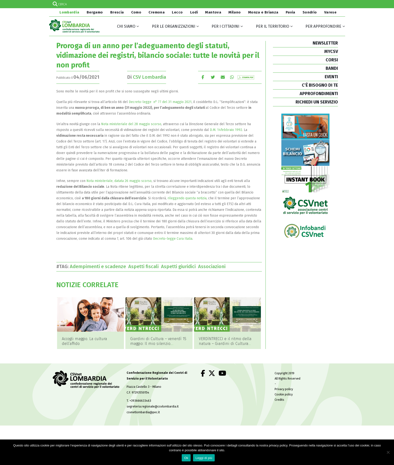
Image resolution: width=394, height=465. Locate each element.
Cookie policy (284, 387)
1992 (238, 130)
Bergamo (95, 12)
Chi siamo (126, 26)
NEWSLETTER (325, 43)
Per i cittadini (225, 26)
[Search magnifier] (341, 4)
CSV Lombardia (149, 77)
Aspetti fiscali (144, 266)
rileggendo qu (178, 198)
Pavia (290, 12)
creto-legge (143, 102)
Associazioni (213, 266)
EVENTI (331, 76)
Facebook (202, 77)
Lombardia (69, 12)
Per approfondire (323, 26)
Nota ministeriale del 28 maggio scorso (131, 124)
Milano (234, 12)
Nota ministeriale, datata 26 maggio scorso (119, 181)
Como (136, 12)
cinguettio (213, 77)
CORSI (332, 60)
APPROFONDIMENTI (319, 93)
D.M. (213, 130)
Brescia (117, 12)
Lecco (177, 12)
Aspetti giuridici (179, 266)
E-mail (223, 77)
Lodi (194, 12)
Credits (279, 392)
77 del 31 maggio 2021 (174, 102)
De (131, 102)
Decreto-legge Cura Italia (172, 239)
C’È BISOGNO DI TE (320, 85)
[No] (388, 452)
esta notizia (198, 198)
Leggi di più (203, 458)
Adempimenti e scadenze (99, 266)
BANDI (332, 68)
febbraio (227, 130)
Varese (330, 12)
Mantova (213, 12)
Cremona (157, 12)
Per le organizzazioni (173, 26)
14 (219, 130)
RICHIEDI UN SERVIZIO (317, 102)
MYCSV (331, 51)
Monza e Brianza (263, 12)
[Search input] (197, 4)
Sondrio (310, 12)
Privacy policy (284, 381)
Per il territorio (272, 26)
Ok (186, 458)
